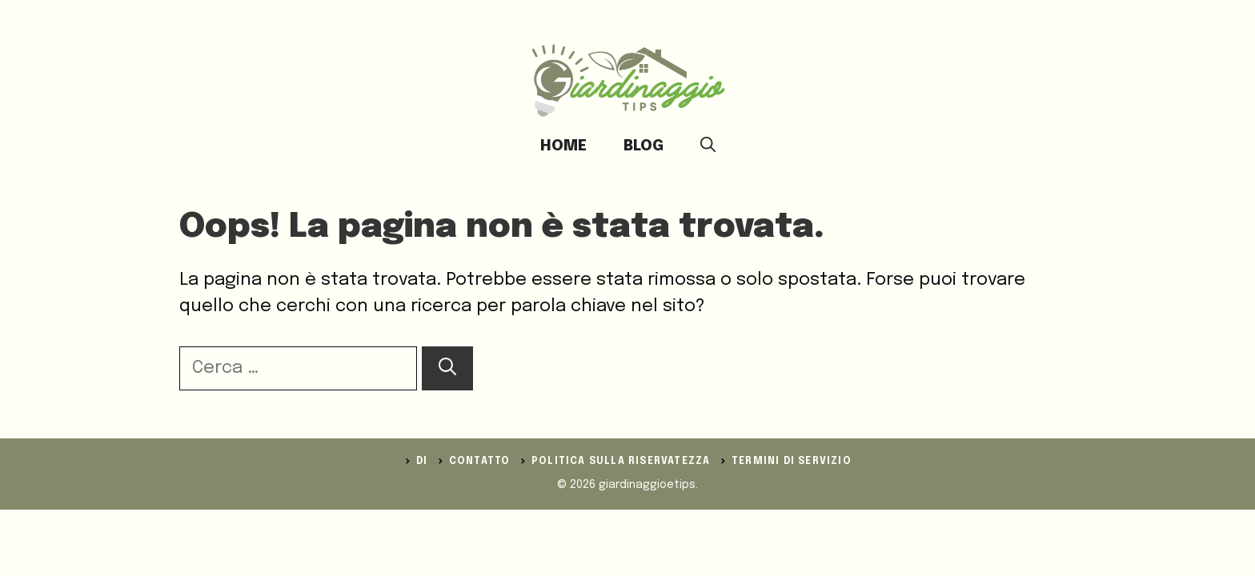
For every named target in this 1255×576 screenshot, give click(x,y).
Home (563, 146)
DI (421, 461)
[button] (708, 146)
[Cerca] (447, 368)
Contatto (480, 461)
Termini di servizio (792, 461)
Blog (643, 146)
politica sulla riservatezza (620, 461)
